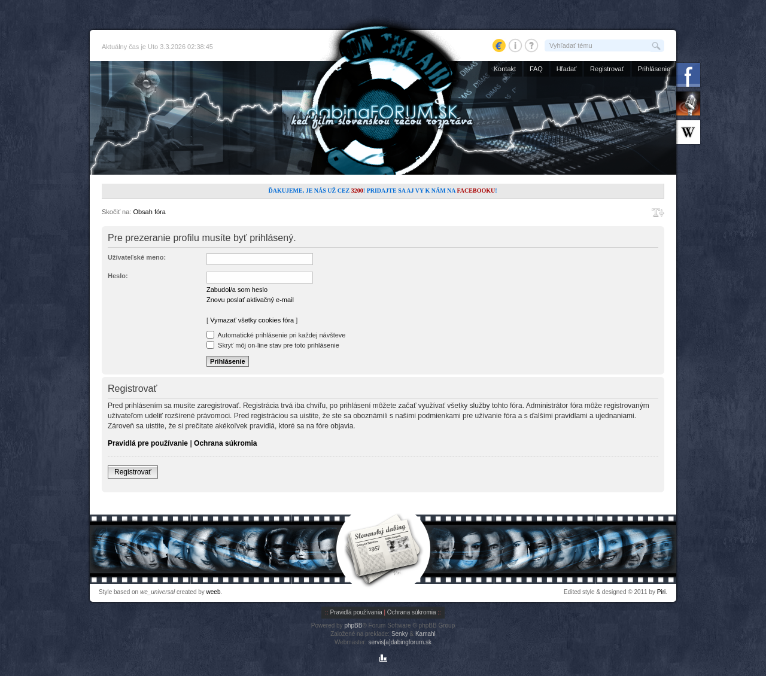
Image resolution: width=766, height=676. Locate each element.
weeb (213, 592)
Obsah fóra (149, 211)
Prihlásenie (654, 68)
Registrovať (607, 68)
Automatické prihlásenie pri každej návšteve (275, 335)
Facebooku (476, 190)
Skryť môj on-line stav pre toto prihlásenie (272, 345)
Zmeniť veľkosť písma (658, 212)
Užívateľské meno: (137, 257)
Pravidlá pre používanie (148, 443)
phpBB (353, 625)
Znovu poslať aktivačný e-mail (250, 299)
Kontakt (505, 68)
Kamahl (425, 634)
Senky (399, 634)
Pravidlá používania (356, 612)
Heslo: (118, 275)
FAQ (536, 68)
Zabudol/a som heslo (237, 289)
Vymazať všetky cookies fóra (252, 320)
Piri (661, 592)
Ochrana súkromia (225, 443)
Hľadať (567, 68)
